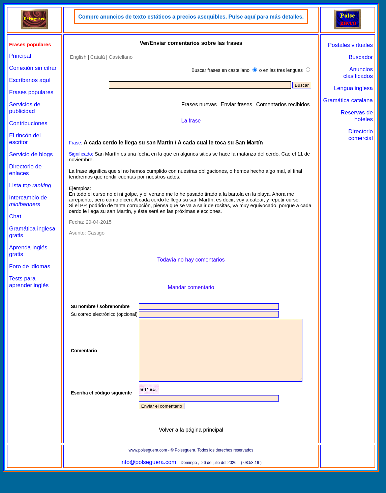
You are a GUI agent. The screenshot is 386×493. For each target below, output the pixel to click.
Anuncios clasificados (358, 72)
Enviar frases (236, 104)
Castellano (121, 57)
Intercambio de (28, 201)
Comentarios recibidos (283, 104)
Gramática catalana (348, 100)
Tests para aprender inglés (29, 282)
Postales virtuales (350, 45)
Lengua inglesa (353, 88)
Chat (15, 216)
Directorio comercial (360, 134)
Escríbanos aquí (30, 80)
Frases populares (31, 92)
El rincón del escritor (25, 138)
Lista (30, 185)
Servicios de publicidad (24, 107)
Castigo (96, 233)
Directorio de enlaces (25, 169)
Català (97, 57)
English (78, 57)
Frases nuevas (199, 104)
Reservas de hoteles (357, 115)
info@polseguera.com (148, 483)
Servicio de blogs (31, 154)
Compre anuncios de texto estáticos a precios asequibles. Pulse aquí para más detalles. (191, 17)
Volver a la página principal (191, 451)
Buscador (361, 57)
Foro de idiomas (29, 266)
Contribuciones (28, 123)
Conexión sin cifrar (33, 68)
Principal (20, 56)
